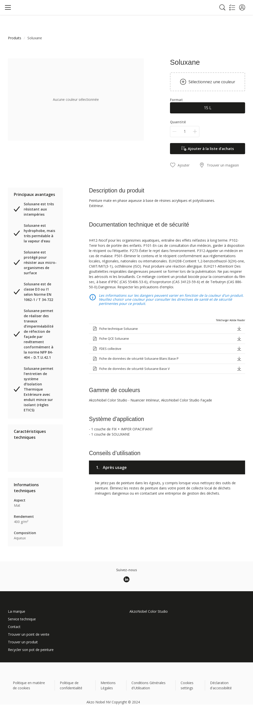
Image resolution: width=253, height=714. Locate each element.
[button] (242, 7)
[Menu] (8, 7)
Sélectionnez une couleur (207, 82)
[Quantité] (184, 131)
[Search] (222, 7)
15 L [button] (207, 107)
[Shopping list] (232, 7)
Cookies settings (187, 685)
